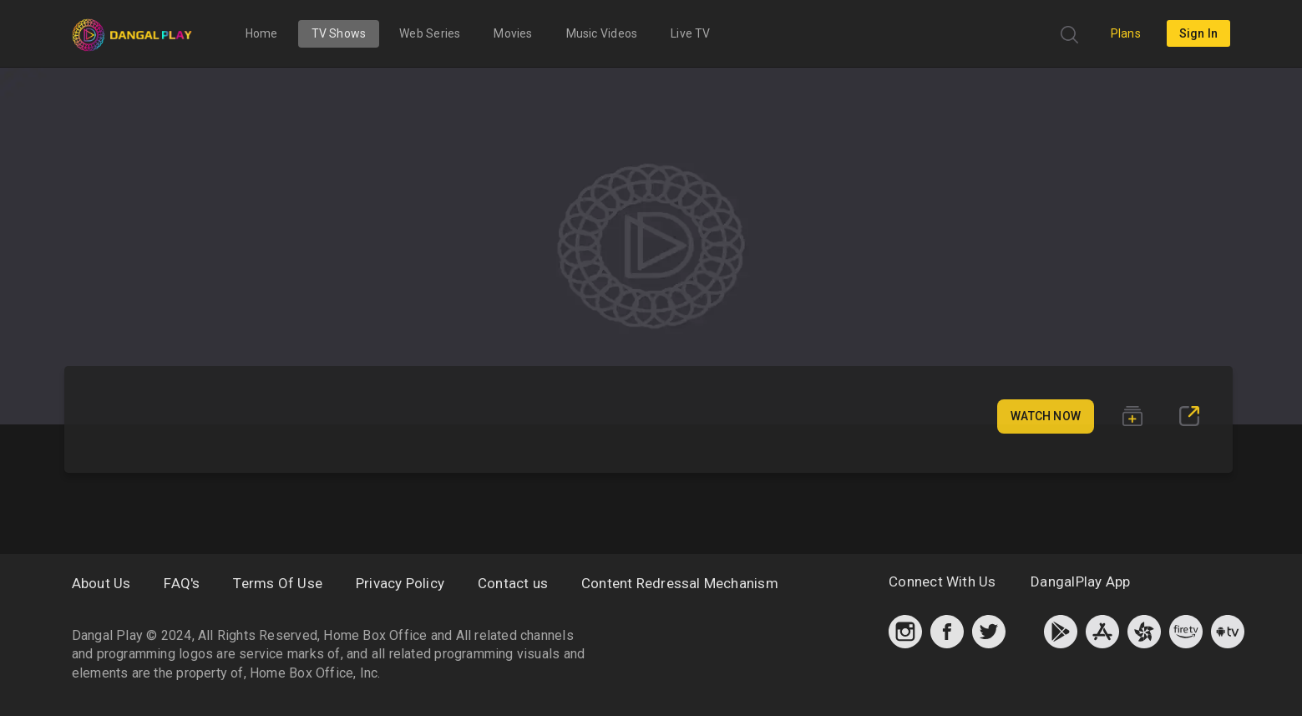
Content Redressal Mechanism (679, 583)
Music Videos (602, 33)
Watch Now (1046, 416)
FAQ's (182, 583)
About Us (101, 583)
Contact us (513, 583)
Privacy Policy (400, 583)
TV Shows (339, 33)
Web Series (429, 33)
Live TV (690, 33)
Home (262, 33)
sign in (1198, 33)
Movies (513, 33)
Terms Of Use (277, 583)
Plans (1126, 33)
